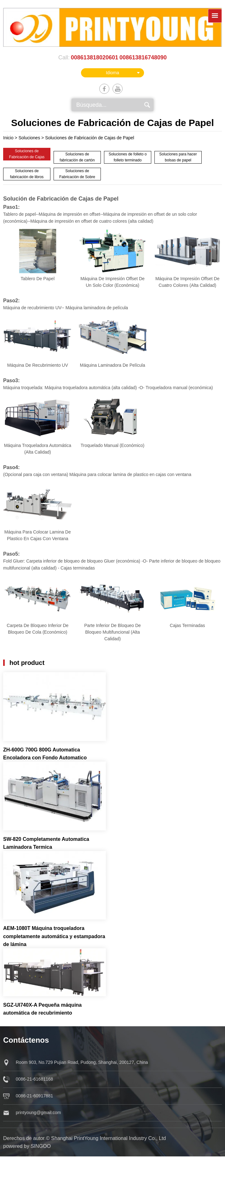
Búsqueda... (91, 105)
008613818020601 (94, 57)
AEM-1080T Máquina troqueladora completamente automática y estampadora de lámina (54, 936)
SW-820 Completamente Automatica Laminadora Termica (46, 843)
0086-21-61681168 (34, 1079)
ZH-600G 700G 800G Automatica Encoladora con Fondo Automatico (45, 753)
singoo (41, 1146)
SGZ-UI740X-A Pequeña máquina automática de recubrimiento (42, 1009)
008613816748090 (143, 57)
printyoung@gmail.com (38, 1112)
